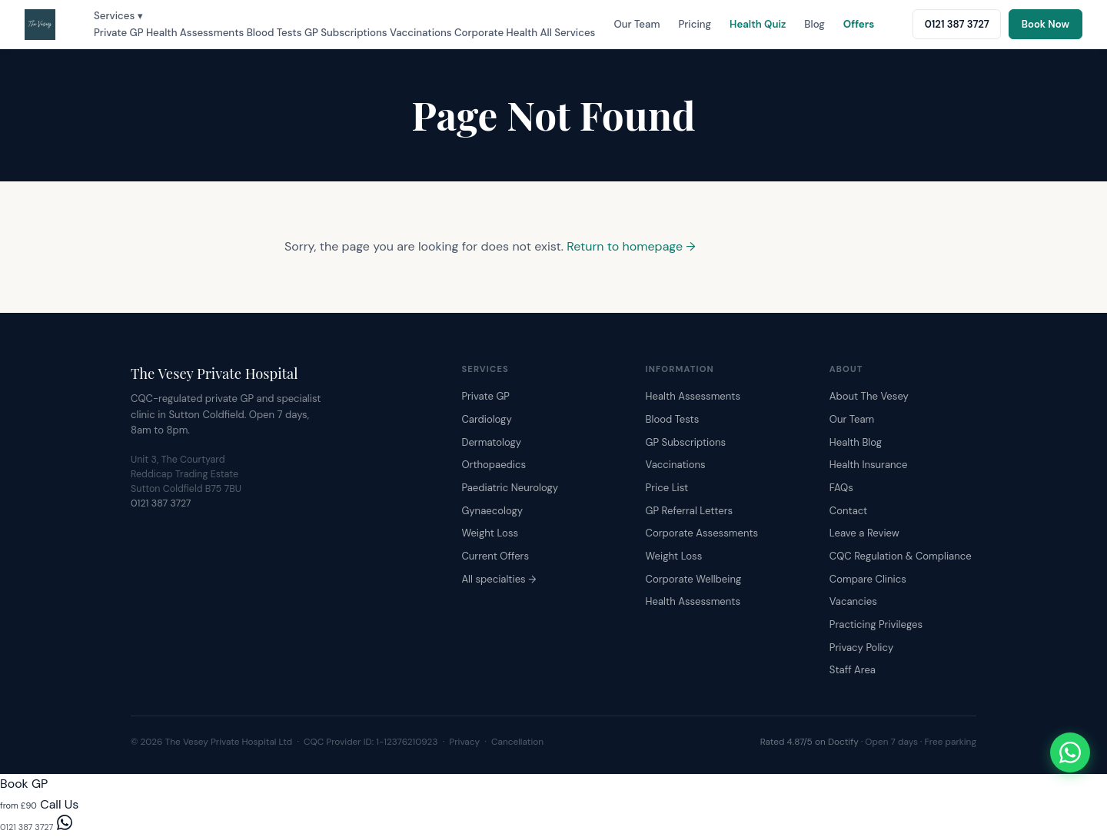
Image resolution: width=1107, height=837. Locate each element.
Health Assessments (195, 32)
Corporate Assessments (702, 533)
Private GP (119, 32)
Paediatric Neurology (509, 487)
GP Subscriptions (345, 32)
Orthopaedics (493, 464)
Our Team (636, 24)
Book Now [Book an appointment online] (1045, 24)
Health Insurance (868, 464)
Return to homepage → (631, 246)
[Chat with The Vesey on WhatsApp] (1070, 752)
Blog (814, 24)
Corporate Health (495, 32)
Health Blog (855, 442)
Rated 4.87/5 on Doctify (809, 742)
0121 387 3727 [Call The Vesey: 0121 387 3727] (957, 24)
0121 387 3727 (161, 503)
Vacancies (853, 601)
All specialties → (498, 579)
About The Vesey (869, 396)
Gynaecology (492, 510)
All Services (568, 32)
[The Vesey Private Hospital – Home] (40, 24)
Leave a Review (864, 533)
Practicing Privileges (875, 624)
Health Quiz (758, 24)
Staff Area (852, 669)
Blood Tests (274, 32)
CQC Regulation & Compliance (900, 556)
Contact (848, 510)
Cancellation (517, 742)
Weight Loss (489, 533)
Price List (667, 487)
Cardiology (486, 419)
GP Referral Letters (689, 510)
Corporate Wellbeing (694, 579)
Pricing (694, 24)
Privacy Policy (861, 647)
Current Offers (495, 556)
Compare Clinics (867, 579)
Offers (858, 24)
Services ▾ (118, 15)
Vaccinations (421, 32)
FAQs (841, 487)
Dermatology (491, 442)
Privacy (464, 742)
